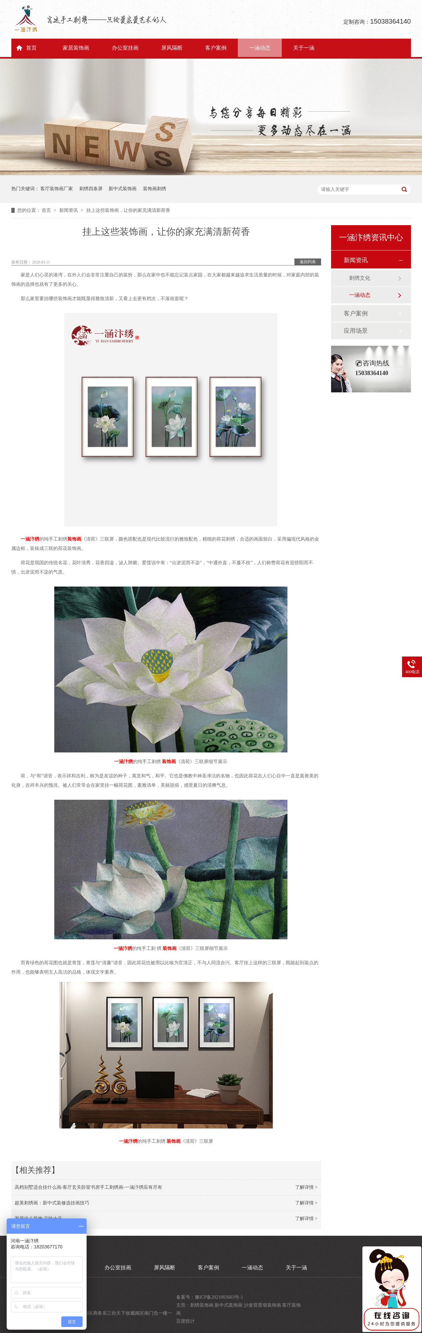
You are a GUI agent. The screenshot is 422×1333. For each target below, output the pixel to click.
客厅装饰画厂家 (56, 188)
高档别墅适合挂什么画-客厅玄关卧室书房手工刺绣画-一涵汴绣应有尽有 (88, 1187)
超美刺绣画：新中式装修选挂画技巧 (52, 1202)
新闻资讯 (69, 210)
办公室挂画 (125, 48)
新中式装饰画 (123, 188)
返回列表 (308, 261)
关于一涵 (303, 48)
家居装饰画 (76, 48)
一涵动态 (259, 48)
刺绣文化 (359, 278)
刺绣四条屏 (91, 188)
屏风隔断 (172, 48)
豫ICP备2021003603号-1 (219, 1297)
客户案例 (215, 48)
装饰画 (74, 539)
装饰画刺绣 (154, 188)
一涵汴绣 (30, 539)
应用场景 (356, 330)
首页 (31, 48)
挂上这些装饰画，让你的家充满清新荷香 (128, 210)
